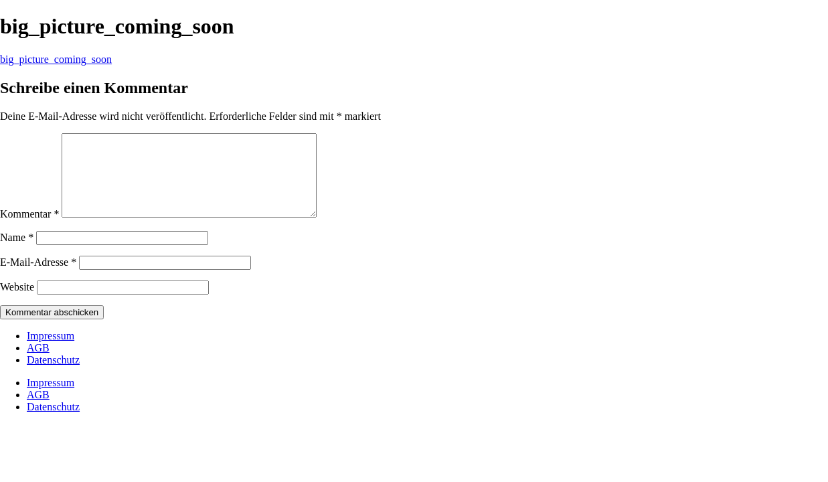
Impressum (50, 351)
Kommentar (29, 230)
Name (16, 253)
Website (17, 303)
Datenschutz (53, 376)
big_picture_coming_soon (56, 59)
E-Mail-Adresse (38, 278)
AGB (38, 364)
